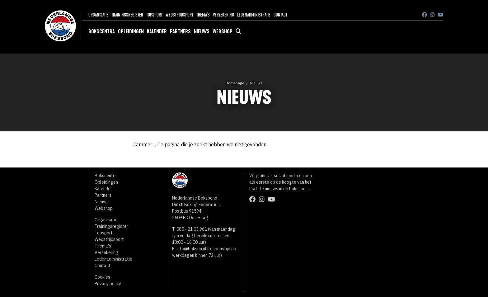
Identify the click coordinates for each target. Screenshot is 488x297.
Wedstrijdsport (179, 15)
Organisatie (98, 15)
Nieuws (201, 31)
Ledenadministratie (253, 15)
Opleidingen (131, 31)
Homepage (235, 83)
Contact (280, 15)
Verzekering (223, 15)
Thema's (203, 15)
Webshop (222, 31)
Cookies (102, 277)
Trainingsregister (127, 15)
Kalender (157, 31)
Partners (180, 31)
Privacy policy (108, 283)
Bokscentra (101, 31)
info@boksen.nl (191, 249)
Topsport (154, 15)
